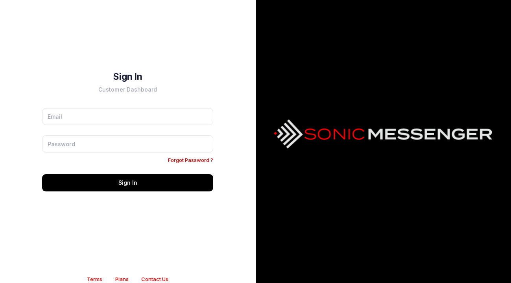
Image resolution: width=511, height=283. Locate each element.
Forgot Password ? (190, 160)
